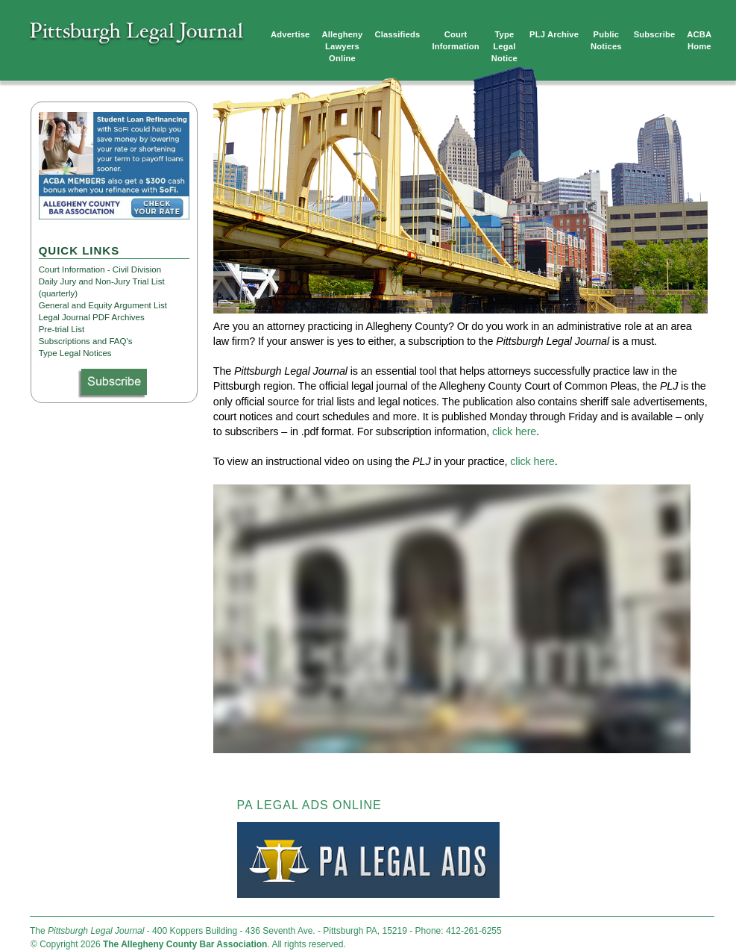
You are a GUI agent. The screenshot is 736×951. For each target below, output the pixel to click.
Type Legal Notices (75, 353)
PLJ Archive (554, 34)
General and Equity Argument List (103, 305)
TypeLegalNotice (504, 46)
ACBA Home (699, 40)
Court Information (455, 40)
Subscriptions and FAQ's (86, 341)
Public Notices (606, 40)
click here (514, 431)
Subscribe (655, 34)
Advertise (290, 34)
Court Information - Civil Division (100, 269)
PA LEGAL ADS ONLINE (309, 805)
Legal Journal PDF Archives (92, 317)
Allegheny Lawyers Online (342, 46)
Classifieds (398, 34)
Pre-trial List (61, 329)
